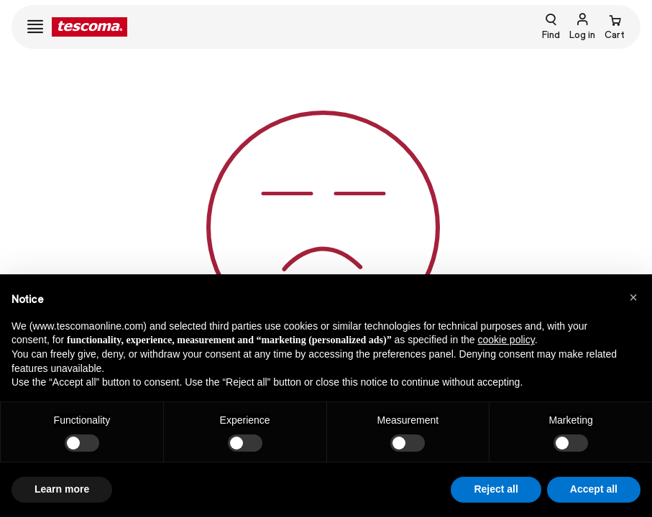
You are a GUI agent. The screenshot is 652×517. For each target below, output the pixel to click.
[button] (633, 297)
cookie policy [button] (506, 339)
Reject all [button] (496, 489)
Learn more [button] (62, 489)
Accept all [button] (593, 489)
